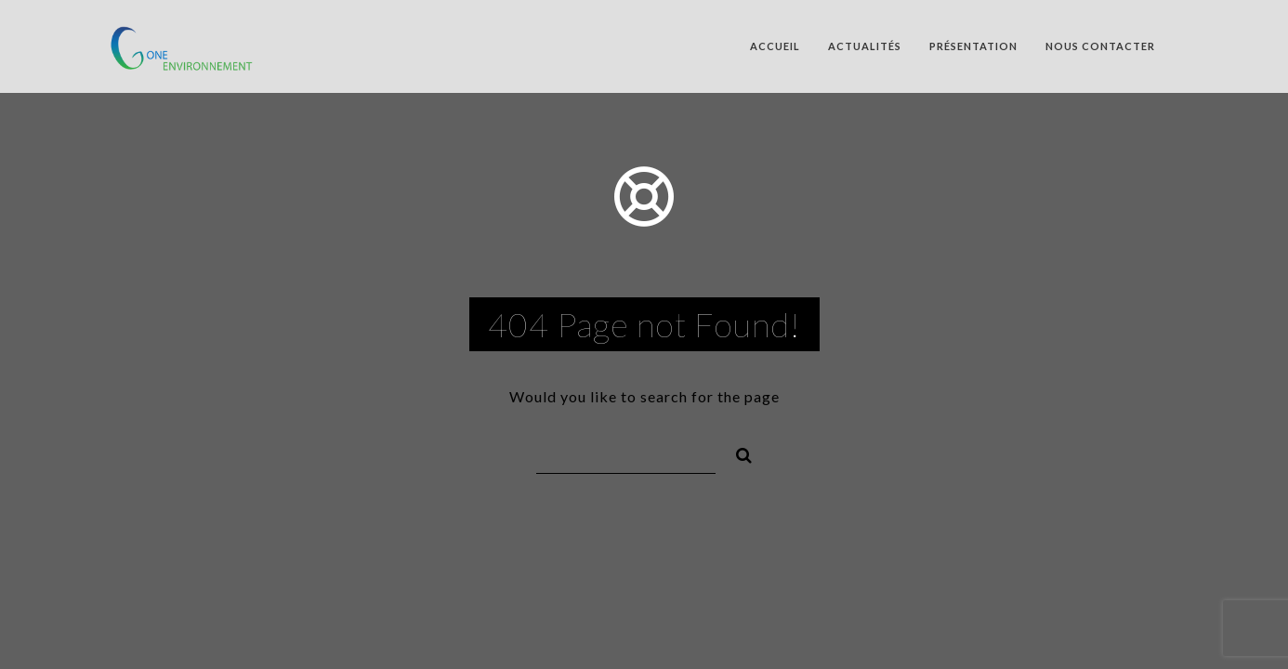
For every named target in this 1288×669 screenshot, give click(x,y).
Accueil (775, 46)
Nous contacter (1100, 46)
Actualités (864, 46)
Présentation (973, 46)
